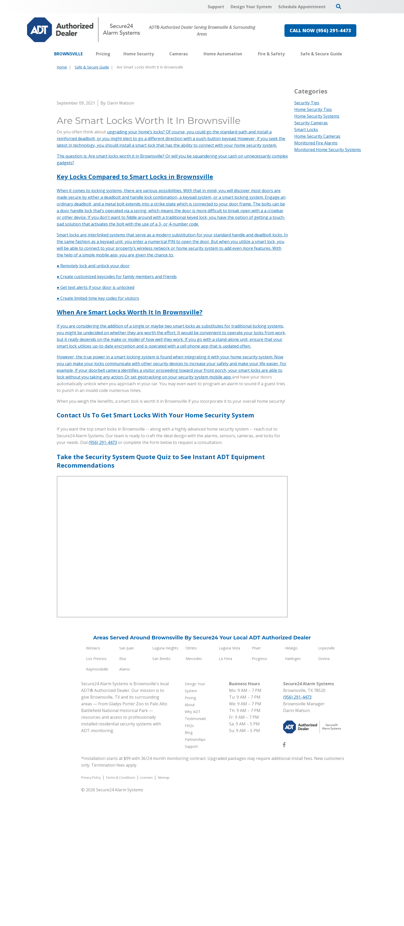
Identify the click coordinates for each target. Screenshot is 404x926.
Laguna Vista (229, 780)
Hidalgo (291, 780)
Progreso (259, 791)
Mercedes (194, 791)
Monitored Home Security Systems (327, 149)
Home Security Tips (313, 109)
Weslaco (93, 780)
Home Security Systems (316, 116)
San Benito (161, 791)
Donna (324, 791)
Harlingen (293, 791)
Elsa (122, 791)
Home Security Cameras (317, 136)
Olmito (191, 780)
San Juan (126, 780)
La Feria (225, 791)
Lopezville (326, 780)
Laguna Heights (165, 780)
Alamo (124, 802)
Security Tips (306, 103)
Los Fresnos (96, 791)
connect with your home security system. (238, 278)
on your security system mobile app (197, 510)
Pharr (256, 780)
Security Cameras (311, 123)
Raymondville (97, 802)
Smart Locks (306, 129)
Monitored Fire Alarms (316, 143)
